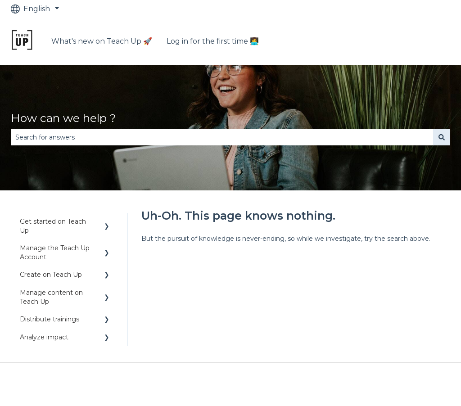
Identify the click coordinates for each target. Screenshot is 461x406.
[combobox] (222, 137)
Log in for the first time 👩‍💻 (213, 41)
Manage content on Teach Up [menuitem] (51, 297)
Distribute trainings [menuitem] (49, 319)
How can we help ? (63, 118)
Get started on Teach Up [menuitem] (53, 226)
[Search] (441, 137)
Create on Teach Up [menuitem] (51, 275)
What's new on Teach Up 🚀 (101, 41)
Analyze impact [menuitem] (44, 337)
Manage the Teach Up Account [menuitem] (55, 252)
